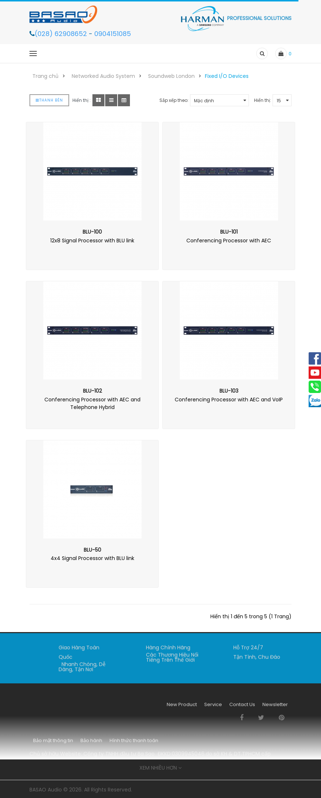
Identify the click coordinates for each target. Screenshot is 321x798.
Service (213, 707)
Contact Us (242, 707)
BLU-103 (228, 390)
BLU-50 (92, 549)
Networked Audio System (103, 76)
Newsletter (275, 707)
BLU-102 (92, 390)
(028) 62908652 (62, 33)
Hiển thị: (262, 100)
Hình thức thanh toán (134, 743)
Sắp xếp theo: (174, 100)
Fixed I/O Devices (227, 76)
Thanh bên (49, 100)
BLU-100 (92, 231)
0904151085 (112, 33)
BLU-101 (229, 231)
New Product (182, 707)
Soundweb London (171, 76)
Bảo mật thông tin (53, 743)
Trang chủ (45, 76)
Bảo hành (91, 743)
